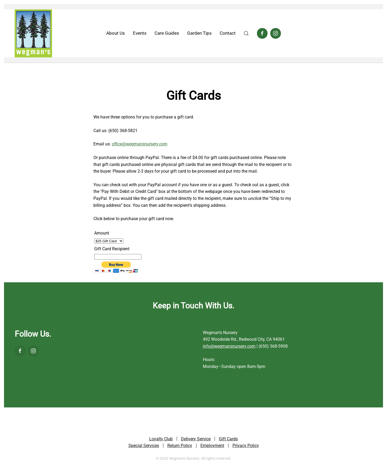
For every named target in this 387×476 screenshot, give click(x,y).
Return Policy (179, 446)
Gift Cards (228, 439)
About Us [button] (115, 33)
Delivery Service (196, 439)
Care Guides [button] (167, 33)
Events (140, 33)
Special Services (143, 446)
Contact (228, 33)
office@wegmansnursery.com (139, 143)
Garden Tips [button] (199, 33)
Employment (212, 446)
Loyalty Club (161, 439)
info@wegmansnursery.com (229, 346)
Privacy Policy (245, 446)
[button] (246, 33)
